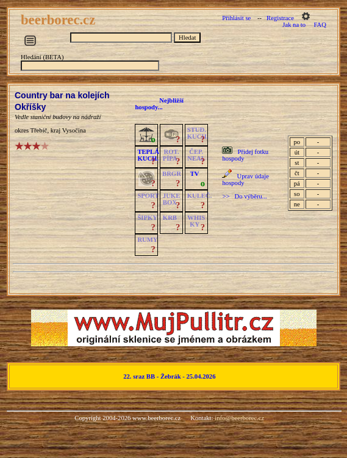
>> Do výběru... (244, 196)
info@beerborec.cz (239, 418)
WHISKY (196, 221)
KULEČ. (199, 195)
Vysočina (74, 130)
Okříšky (30, 107)
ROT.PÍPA (171, 155)
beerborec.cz (60, 19)
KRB (170, 217)
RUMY (147, 239)
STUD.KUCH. (198, 133)
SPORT (148, 195)
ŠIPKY (147, 217)
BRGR (171, 173)
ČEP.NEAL (196, 155)
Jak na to (294, 24)
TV (194, 173)
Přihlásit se (236, 18)
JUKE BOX (171, 199)
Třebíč (39, 130)
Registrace (280, 18)
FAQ (319, 24)
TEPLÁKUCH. (148, 155)
